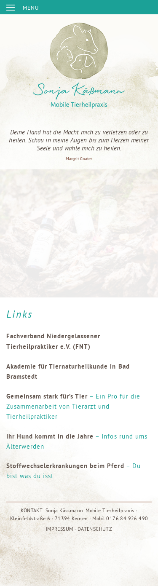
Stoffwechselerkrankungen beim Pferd (65, 466)
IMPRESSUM (59, 529)
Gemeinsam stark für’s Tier (47, 396)
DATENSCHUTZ (95, 529)
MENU (31, 8)
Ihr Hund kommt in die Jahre (50, 436)
